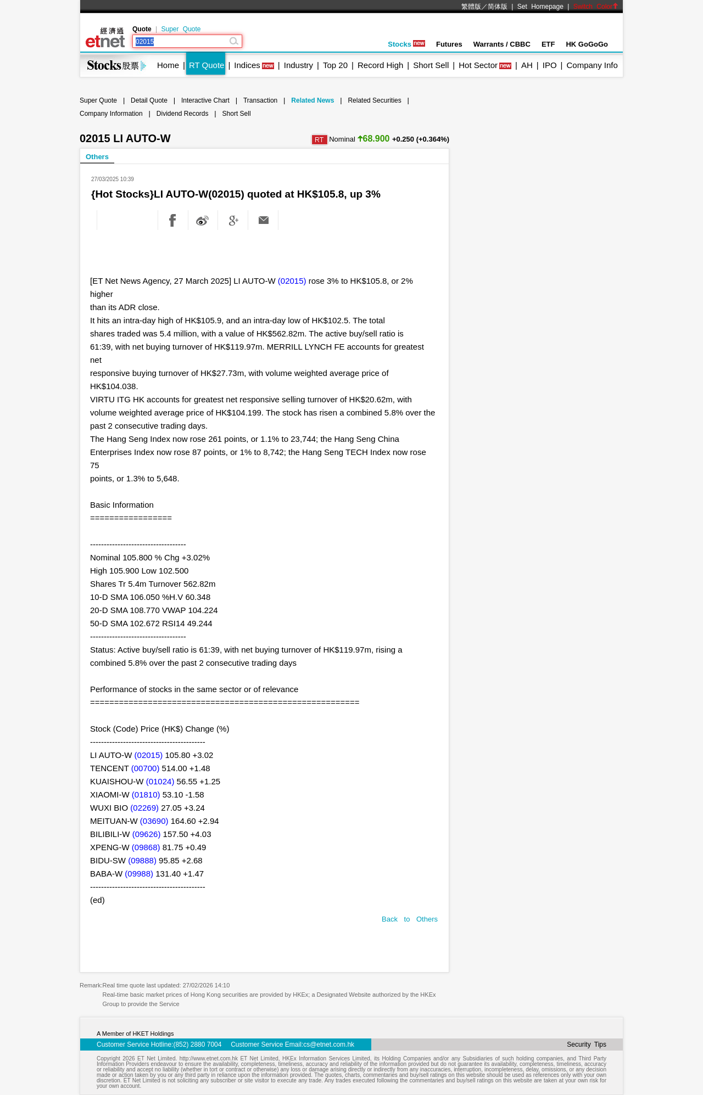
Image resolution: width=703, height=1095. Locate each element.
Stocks (406, 44)
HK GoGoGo (587, 44)
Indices (247, 65)
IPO (550, 65)
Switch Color (595, 6)
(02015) (292, 280)
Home (168, 65)
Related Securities (374, 100)
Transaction (260, 100)
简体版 (497, 6)
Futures (449, 44)
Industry (298, 65)
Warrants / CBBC (502, 44)
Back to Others (410, 919)
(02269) (144, 807)
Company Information (111, 113)
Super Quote (180, 29)
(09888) (142, 860)
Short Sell (431, 65)
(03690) (154, 821)
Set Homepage (540, 6)
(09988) (139, 873)
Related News (312, 100)
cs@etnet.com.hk (328, 1044)
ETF (548, 44)
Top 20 (335, 65)
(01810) (146, 794)
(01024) (160, 781)
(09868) (146, 847)
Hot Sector (478, 65)
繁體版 (471, 6)
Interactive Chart (205, 100)
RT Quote (206, 65)
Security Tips (586, 1044)
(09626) (146, 834)
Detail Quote (149, 100)
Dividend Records (183, 113)
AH (527, 65)
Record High (380, 65)
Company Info (591, 65)
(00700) (145, 768)
